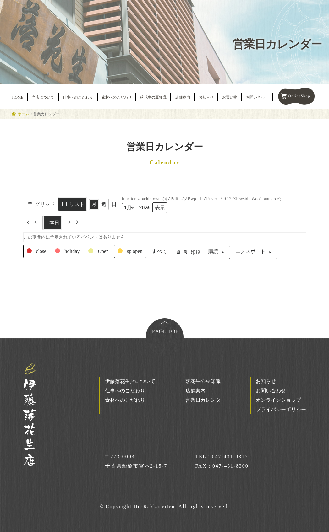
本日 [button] (52, 222)
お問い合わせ (257, 97)
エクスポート (254, 252)
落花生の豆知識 (153, 97)
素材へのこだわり (116, 97)
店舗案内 (182, 97)
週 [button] (104, 204)
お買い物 (229, 97)
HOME (17, 97)
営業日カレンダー (205, 400)
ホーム (23, 114)
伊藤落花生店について (130, 381)
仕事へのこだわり (78, 97)
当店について (43, 97)
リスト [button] (72, 205)
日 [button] (114, 204)
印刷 (188, 253)
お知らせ (206, 97)
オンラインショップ (278, 400)
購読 (217, 252)
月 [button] (93, 204)
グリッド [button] (40, 205)
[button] (33, 223)
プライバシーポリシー (281, 409)
